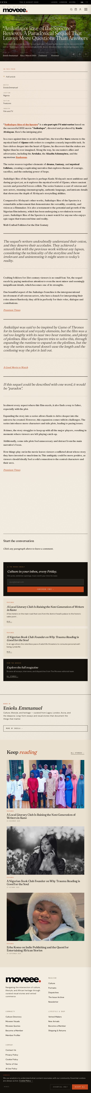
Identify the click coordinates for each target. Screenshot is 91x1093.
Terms (69, 1084)
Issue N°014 (6, 2)
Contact (55, 1086)
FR (87, 2)
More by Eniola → (14, 728)
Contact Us (11, 1050)
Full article (9, 76)
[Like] (85, 54)
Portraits (52, 988)
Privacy (52, 1084)
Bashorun (21, 157)
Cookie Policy (12, 1059)
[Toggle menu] (85, 9)
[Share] (73, 54)
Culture (51, 983)
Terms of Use (12, 1064)
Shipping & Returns (57, 1030)
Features (27, 18)
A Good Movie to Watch (15, 367)
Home (7, 18)
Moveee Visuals (13, 1021)
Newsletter (53, 1002)
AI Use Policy (11, 1068)
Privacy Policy (12, 1055)
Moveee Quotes (13, 1026)
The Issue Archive (56, 997)
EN (82, 2)
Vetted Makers (55, 1016)
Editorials (17, 18)
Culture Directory (14, 1016)
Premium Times (11, 310)
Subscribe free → (45, 589)
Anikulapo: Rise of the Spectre (21, 124)
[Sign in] (80, 9)
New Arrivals (53, 1021)
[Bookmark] (79, 54)
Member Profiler (13, 1035)
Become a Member (14, 1030)
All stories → (12, 676)
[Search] (71, 9)
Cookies (61, 1084)
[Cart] (76, 9)
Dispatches (53, 992)
